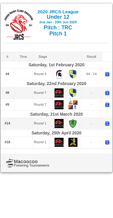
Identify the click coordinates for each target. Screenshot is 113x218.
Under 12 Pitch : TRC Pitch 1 (57, 23)
